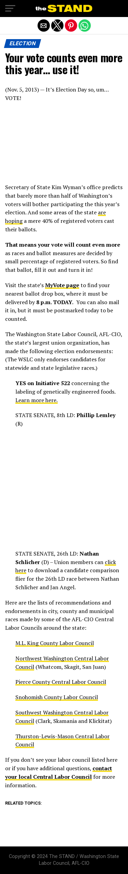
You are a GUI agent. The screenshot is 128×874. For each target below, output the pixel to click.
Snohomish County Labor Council (56, 697)
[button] (10, 8)
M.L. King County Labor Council (54, 643)
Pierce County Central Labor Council (60, 682)
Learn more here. (36, 400)
